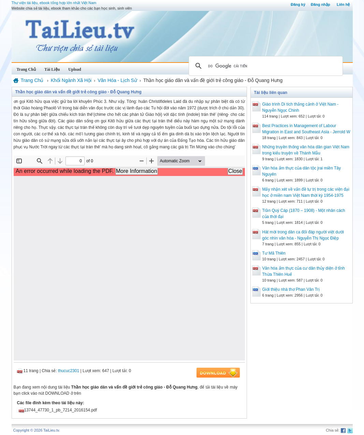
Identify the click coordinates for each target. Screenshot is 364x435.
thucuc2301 (68, 370)
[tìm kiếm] (264, 66)
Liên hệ (343, 4)
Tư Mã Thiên (274, 253)
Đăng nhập (320, 4)
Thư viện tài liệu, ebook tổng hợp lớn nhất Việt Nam (54, 3)
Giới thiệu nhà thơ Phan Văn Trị (291, 289)
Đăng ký (298, 4)
